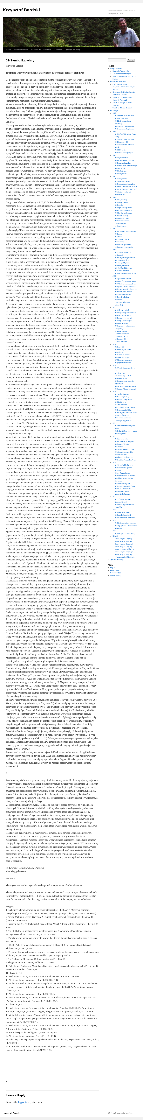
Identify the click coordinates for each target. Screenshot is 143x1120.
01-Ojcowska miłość (122, 439)
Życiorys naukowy (72, 50)
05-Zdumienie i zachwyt (123, 210)
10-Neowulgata (120, 223)
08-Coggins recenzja (122, 218)
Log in (112, 568)
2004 (114, 155)
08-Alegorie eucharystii (123, 192)
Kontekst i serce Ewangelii (122, 74)
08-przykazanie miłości (123, 363)
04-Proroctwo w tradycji (123, 318)
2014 (114, 423)
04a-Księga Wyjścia (122, 260)
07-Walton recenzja (121, 216)
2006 (114, 197)
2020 (114, 531)
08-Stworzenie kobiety (123, 294)
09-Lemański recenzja (122, 221)
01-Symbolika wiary (122, 394)
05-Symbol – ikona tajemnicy (125, 286)
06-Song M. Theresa (122, 239)
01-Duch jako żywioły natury (125, 533)
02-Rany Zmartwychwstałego (125, 231)
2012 (114, 365)
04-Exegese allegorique (123, 163)
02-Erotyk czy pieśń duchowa (125, 313)
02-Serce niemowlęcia (122, 181)
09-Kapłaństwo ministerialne (125, 326)
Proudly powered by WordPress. (122, 1113)
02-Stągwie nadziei (121, 158)
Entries (114, 570)
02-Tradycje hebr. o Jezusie (124, 139)
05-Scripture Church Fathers (125, 407)
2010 (114, 307)
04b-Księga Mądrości (122, 263)
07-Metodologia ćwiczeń (123, 292)
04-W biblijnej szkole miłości (125, 284)
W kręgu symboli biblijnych (125, 557)
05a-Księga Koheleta (122, 265)
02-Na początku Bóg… (123, 397)
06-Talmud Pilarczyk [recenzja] (126, 389)
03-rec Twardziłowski (122, 473)
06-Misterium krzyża (122, 357)
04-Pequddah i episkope (123, 208)
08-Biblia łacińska (121, 323)
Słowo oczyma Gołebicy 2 (124, 541)
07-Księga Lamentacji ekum (125, 486)
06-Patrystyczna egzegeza (124, 152)
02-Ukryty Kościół (121, 202)
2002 (114, 113)
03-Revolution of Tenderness (125, 518)
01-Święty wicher (121, 179)
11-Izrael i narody (121, 226)
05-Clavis (118, 237)
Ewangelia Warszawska (121, 71)
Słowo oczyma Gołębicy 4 (124, 547)
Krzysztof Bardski (21, 9)
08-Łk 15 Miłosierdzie (123, 489)
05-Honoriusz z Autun (122, 355)
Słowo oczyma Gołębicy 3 (124, 544)
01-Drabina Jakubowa (122, 512)
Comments (115, 573)
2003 (114, 131)
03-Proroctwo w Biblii (123, 315)
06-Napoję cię (120, 168)
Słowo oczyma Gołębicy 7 (124, 554)
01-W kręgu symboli (122, 310)
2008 (114, 250)
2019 (114, 520)
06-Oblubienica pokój (122, 484)
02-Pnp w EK (119, 347)
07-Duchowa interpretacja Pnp (125, 273)
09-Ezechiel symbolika (123, 244)
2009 (114, 276)
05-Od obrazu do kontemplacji (125, 386)
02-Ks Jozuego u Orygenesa (125, 441)
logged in (22, 1102)
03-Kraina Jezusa (121, 378)
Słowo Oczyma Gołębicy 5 (124, 549)
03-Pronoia (119, 205)
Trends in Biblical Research (122, 108)
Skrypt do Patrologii (120, 100)
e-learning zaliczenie (120, 84)
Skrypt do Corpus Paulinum (122, 97)
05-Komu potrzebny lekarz (124, 129)
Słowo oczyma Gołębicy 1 (124, 539)
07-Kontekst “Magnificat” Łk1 (125, 460)
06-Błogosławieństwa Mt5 (124, 457)
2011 (114, 344)
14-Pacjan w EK (120, 339)
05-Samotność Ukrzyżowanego (126, 166)
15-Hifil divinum (121, 342)
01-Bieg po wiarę (121, 200)
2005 (114, 176)
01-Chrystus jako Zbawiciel (124, 116)
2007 (114, 229)
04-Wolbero (119, 352)
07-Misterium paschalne (123, 360)
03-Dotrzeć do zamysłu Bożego (126, 281)
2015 (114, 436)
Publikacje (58, 50)
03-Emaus (118, 234)
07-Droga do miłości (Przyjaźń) (126, 189)
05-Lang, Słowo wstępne (123, 321)
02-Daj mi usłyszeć (121, 118)
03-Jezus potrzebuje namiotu (125, 184)
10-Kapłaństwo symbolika (124, 247)
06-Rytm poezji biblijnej (123, 410)
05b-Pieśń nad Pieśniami (123, 268)
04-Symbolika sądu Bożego (124, 449)
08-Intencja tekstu (121, 174)
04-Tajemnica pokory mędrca (125, 126)
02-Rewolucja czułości (123, 515)
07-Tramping (119, 242)
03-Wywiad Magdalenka (123, 399)
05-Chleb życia (120, 150)
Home (8, 50)
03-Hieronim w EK (121, 142)
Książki (115, 536)
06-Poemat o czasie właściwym (126, 289)
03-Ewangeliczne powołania (125, 258)
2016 (114, 462)
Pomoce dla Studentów (41, 50)
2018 (114, 510)
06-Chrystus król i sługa (123, 213)
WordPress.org (115, 575)
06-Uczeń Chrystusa (122, 271)
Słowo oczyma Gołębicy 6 (124, 552)
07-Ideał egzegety (121, 171)
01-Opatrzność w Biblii (123, 279)
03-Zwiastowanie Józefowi (124, 160)
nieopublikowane (21, 50)
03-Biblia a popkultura (123, 350)
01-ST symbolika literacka (124, 465)
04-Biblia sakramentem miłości (126, 187)
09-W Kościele (120, 195)
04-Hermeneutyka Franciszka (125, 476)
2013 (114, 392)
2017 (114, 497)
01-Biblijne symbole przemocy (126, 523)
